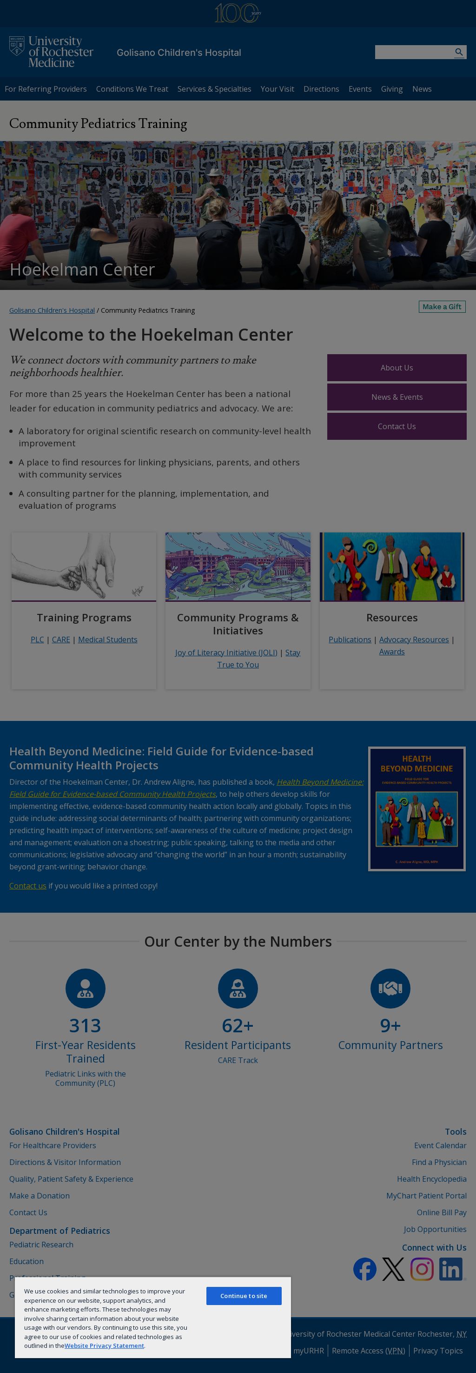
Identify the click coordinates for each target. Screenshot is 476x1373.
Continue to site (243, 1296)
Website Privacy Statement (104, 1345)
